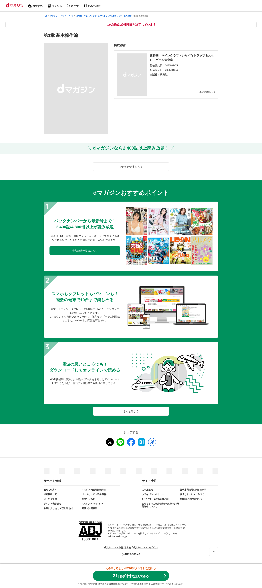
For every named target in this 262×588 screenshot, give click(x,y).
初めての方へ (50, 489)
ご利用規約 (147, 489)
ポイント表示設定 (52, 503)
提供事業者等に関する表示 (193, 489)
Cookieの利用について (191, 499)
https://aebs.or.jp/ (118, 536)
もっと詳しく (131, 411)
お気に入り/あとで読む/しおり (58, 508)
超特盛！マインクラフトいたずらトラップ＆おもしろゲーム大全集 (103, 16)
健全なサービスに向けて (192, 494)
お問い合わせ (88, 499)
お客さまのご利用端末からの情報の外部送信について (160, 505)
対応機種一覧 (50, 494)
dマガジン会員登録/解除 (94, 489)
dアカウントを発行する (117, 547)
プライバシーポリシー (153, 494)
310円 (131, 575)
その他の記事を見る (131, 166)
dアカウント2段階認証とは (155, 499)
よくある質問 (50, 499)
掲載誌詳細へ (206, 92)
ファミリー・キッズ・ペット (62, 16)
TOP (45, 16)
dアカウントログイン (92, 503)
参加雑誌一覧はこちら (85, 250)
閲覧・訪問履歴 (89, 508)
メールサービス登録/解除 (94, 494)
